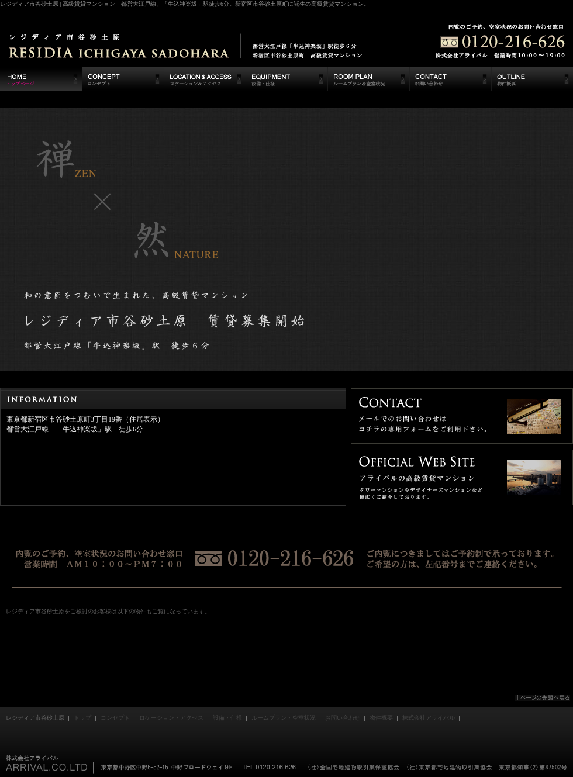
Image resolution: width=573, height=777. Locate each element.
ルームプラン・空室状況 (283, 717)
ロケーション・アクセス (171, 717)
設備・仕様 (227, 717)
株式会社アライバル (428, 717)
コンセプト (115, 717)
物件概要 (381, 717)
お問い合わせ (342, 717)
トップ (82, 717)
